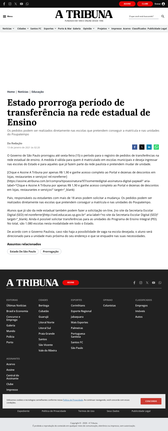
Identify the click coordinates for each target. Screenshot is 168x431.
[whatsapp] (156, 147)
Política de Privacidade (73, 400)
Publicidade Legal (141, 411)
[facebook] (134, 147)
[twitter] (141, 147)
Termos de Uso (86, 411)
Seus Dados (113, 411)
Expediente (23, 411)
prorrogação (51, 251)
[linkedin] (149, 147)
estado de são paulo (23, 251)
